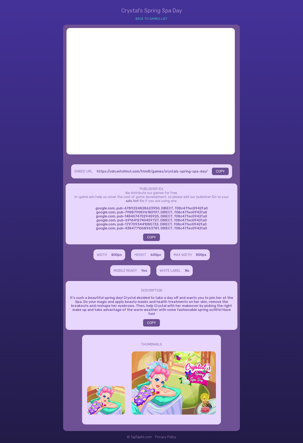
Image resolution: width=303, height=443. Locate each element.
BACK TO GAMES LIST (151, 19)
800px (116, 255)
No (187, 271)
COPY (220, 171)
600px (155, 255)
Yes (144, 271)
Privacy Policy (165, 437)
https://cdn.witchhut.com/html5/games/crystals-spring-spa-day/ (152, 171)
